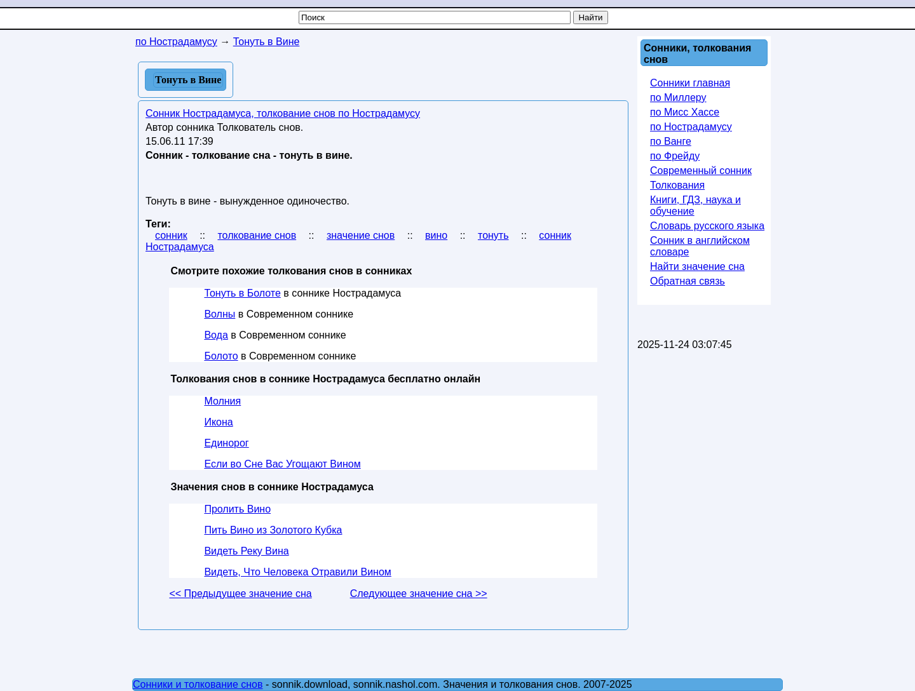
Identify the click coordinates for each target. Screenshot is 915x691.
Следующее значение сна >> (418, 593)
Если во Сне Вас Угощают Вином (282, 464)
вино (436, 235)
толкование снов (256, 235)
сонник (171, 235)
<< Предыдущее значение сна (240, 593)
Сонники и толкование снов (198, 684)
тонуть (493, 235)
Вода (215, 335)
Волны (219, 314)
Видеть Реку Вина (246, 551)
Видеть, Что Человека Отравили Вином (297, 572)
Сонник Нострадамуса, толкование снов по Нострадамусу (283, 113)
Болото (221, 356)
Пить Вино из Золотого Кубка (273, 530)
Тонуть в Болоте (242, 293)
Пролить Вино (237, 509)
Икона (218, 422)
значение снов (361, 235)
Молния (222, 401)
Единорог (226, 443)
